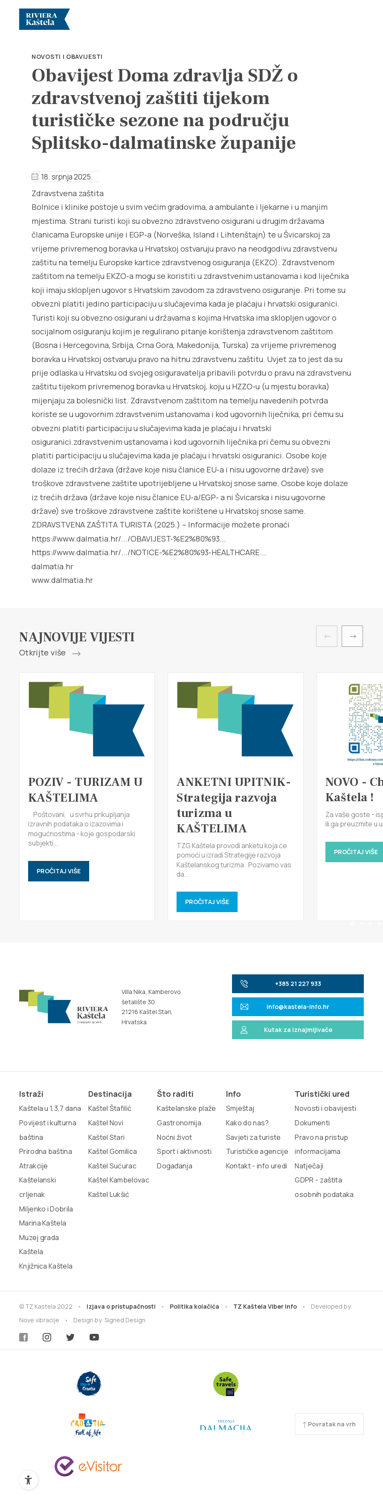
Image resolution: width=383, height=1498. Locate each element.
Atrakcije (33, 1166)
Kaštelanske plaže (186, 1108)
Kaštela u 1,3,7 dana (50, 1108)
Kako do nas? (247, 1122)
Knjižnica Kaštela (46, 1266)
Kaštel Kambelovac (118, 1180)
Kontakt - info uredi (256, 1166)
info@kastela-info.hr (285, 1007)
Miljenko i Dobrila (46, 1209)
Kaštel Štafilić (110, 1108)
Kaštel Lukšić (109, 1194)
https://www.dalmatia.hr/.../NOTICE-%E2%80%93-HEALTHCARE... (149, 552)
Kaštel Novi (106, 1122)
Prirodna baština (45, 1151)
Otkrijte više (50, 653)
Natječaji (309, 1166)
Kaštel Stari (106, 1137)
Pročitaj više (59, 871)
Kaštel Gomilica (112, 1151)
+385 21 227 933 (281, 983)
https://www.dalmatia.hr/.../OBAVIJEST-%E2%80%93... (129, 538)
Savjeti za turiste (253, 1137)
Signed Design (124, 1320)
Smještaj (240, 1108)
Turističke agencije (257, 1151)
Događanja (174, 1166)
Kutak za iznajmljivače (286, 1030)
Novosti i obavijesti (67, 56)
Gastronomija (179, 1122)
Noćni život (174, 1137)
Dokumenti (312, 1122)
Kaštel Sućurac (112, 1166)
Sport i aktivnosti (184, 1151)
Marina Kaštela (42, 1223)
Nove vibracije (39, 1320)
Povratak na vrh (329, 1424)
